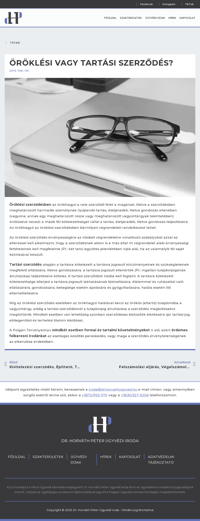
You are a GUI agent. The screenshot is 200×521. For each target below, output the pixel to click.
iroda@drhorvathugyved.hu (113, 389)
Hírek (172, 17)
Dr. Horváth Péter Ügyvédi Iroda (100, 441)
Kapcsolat (187, 17)
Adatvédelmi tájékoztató (161, 459)
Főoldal (110, 17)
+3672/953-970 (94, 395)
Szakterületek (131, 17)
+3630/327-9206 (135, 395)
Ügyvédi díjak (155, 17)
